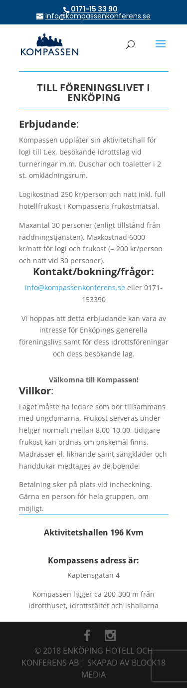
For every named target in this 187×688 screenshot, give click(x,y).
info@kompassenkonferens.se (75, 287)
